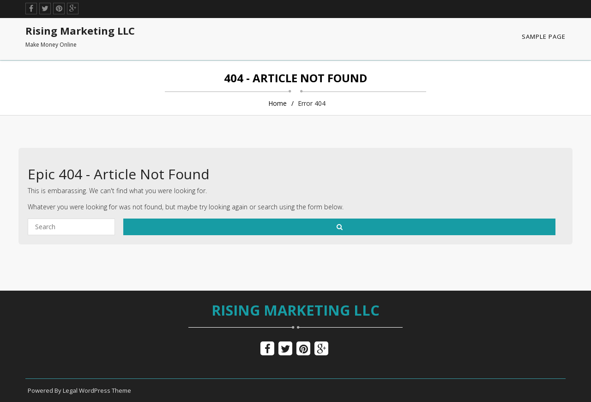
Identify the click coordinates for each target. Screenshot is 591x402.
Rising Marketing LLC (295, 310)
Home (277, 103)
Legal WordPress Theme (97, 390)
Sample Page (544, 36)
